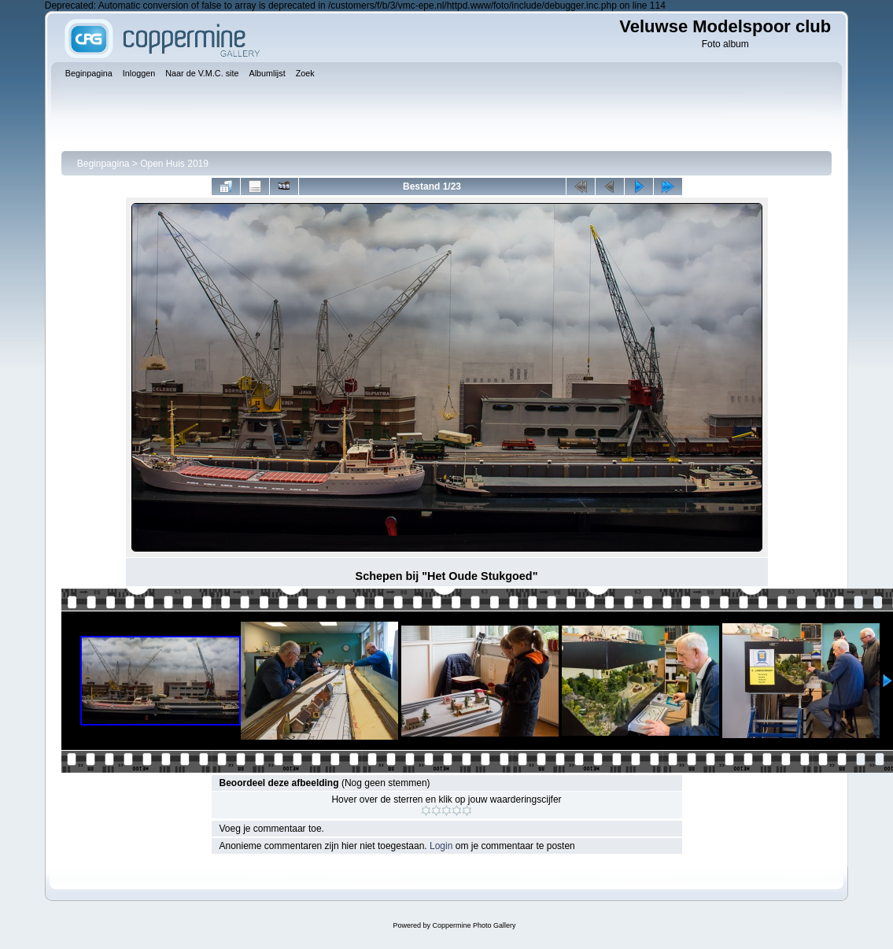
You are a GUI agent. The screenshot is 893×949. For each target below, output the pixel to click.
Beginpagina (103, 163)
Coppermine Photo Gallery (473, 925)
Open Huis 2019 (174, 163)
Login (441, 845)
